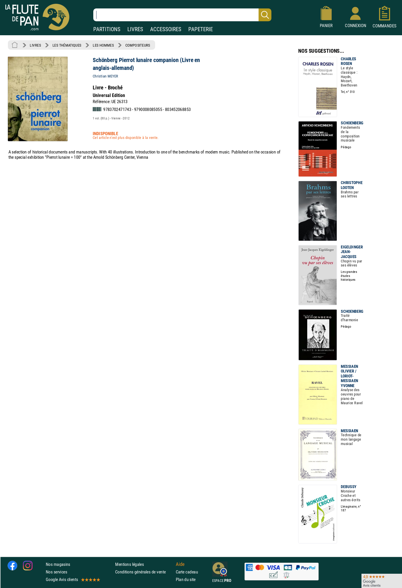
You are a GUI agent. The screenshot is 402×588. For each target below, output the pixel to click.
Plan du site (186, 579)
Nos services (56, 571)
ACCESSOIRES (165, 29)
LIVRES (135, 29)
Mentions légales (129, 564)
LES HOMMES (103, 45)
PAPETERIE (200, 29)
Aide (180, 564)
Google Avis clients (72, 579)
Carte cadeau (187, 571)
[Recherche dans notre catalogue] (182, 14)
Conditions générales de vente (144, 571)
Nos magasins (58, 564)
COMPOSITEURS (137, 45)
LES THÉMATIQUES (66, 45)
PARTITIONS (106, 29)
